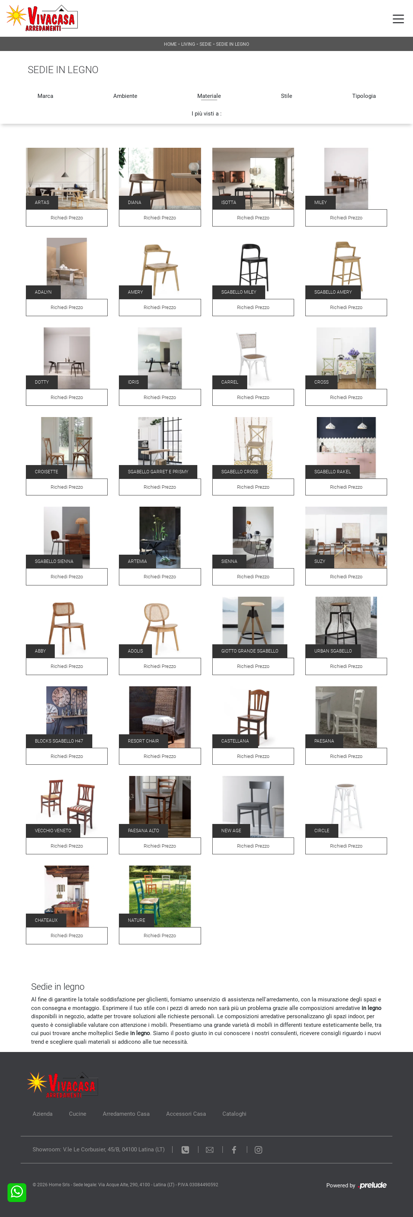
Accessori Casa (186, 1113)
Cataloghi (234, 1113)
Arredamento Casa (126, 1113)
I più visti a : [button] (207, 113)
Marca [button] (45, 96)
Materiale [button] (209, 96)
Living (188, 44)
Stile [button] (286, 96)
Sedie (206, 44)
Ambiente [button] (125, 96)
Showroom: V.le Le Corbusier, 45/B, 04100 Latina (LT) (99, 1149)
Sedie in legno (232, 44)
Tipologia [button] (364, 96)
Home (170, 44)
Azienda (43, 1113)
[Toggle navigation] (398, 18)
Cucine (77, 1113)
